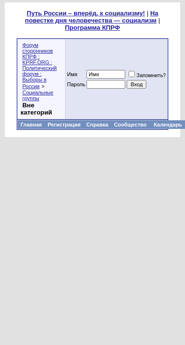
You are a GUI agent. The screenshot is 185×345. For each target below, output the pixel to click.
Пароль (76, 84)
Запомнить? (147, 75)
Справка (98, 124)
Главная (31, 124)
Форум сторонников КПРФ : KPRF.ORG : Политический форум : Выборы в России (39, 65)
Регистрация (64, 124)
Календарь (168, 124)
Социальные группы (38, 95)
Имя (72, 74)
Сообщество (131, 124)
